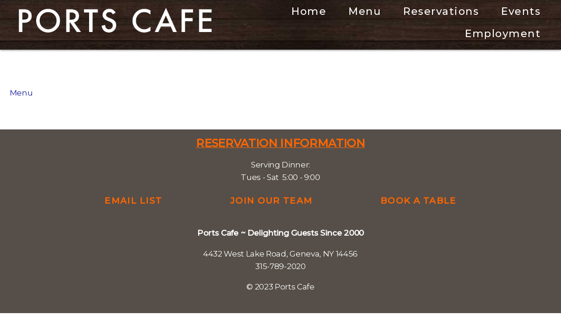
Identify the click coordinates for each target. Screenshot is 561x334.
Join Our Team (271, 200)
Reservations (441, 11)
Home (308, 11)
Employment (503, 33)
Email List (133, 200)
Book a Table (418, 200)
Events (521, 11)
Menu (364, 11)
